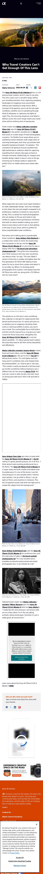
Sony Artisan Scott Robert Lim (14, 551)
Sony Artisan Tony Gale (11, 456)
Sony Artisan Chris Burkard (27, 238)
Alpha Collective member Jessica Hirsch (18, 350)
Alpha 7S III (30, 371)
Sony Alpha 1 (34, 607)
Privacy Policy (14, 853)
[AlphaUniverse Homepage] (4, 4)
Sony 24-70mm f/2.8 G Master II (19, 92)
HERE (11, 686)
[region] (20, 847)
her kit (33, 356)
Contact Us (6, 812)
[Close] (36, 824)
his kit (35, 132)
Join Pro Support (9, 821)
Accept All (20, 857)
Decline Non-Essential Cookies (19, 861)
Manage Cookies (20, 866)
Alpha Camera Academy (12, 816)
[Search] (21, 3)
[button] (38, 3)
